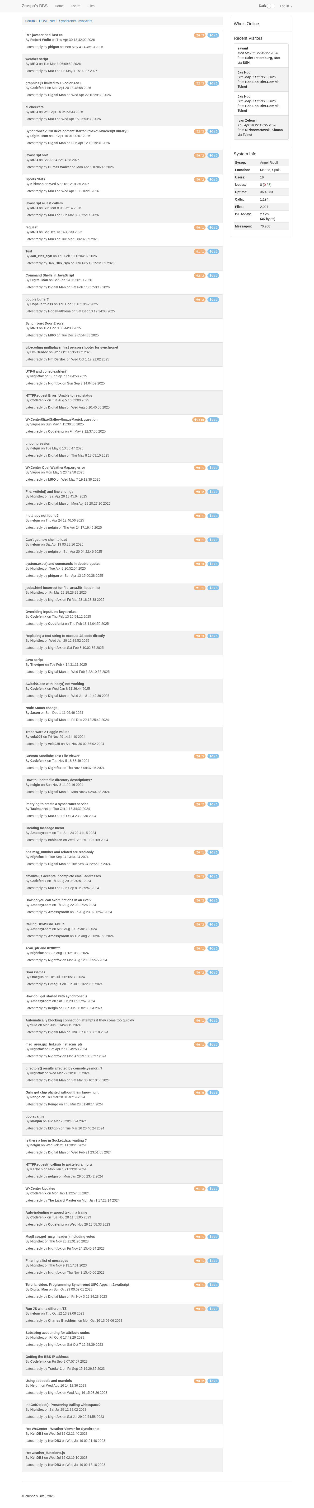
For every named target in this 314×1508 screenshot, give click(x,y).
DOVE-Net (47, 21)
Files (91, 6)
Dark (267, 6)
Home (59, 6)
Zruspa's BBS (35, 6)
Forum (75, 6)
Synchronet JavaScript (75, 21)
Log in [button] (286, 6)
